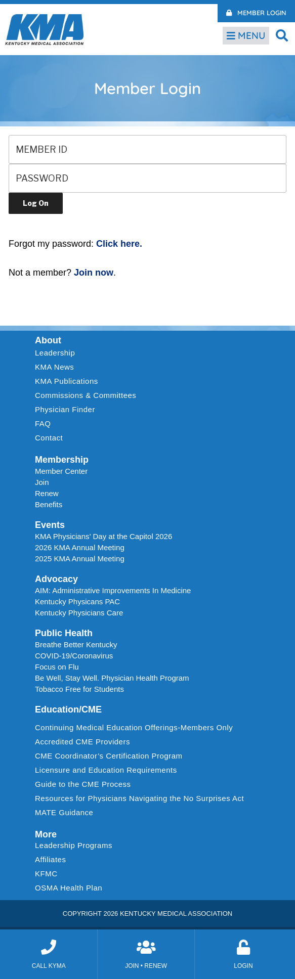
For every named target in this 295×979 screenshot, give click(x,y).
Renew (47, 493)
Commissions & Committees (85, 395)
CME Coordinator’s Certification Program (109, 755)
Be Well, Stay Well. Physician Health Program (112, 678)
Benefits (48, 504)
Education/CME (68, 709)
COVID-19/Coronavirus (74, 655)
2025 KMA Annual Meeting (79, 558)
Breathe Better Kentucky (76, 644)
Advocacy (56, 579)
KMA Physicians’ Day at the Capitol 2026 (103, 536)
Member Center (61, 471)
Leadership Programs (76, 845)
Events (50, 525)
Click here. (119, 244)
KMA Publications (66, 381)
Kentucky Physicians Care (79, 612)
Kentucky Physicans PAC (77, 601)
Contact (49, 437)
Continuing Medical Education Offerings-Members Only (134, 727)
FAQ (43, 423)
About (48, 340)
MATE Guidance (64, 812)
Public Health (64, 633)
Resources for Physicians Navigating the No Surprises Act (139, 798)
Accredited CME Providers (82, 741)
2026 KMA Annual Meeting (79, 547)
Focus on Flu (57, 666)
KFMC (46, 873)
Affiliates (53, 860)
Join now (93, 273)
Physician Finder (65, 409)
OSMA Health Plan (68, 887)
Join (42, 482)
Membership (62, 460)
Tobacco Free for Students (79, 689)
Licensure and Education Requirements (106, 770)
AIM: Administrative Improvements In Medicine (113, 590)
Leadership (57, 353)
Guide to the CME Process (83, 784)
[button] (282, 35)
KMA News (54, 367)
